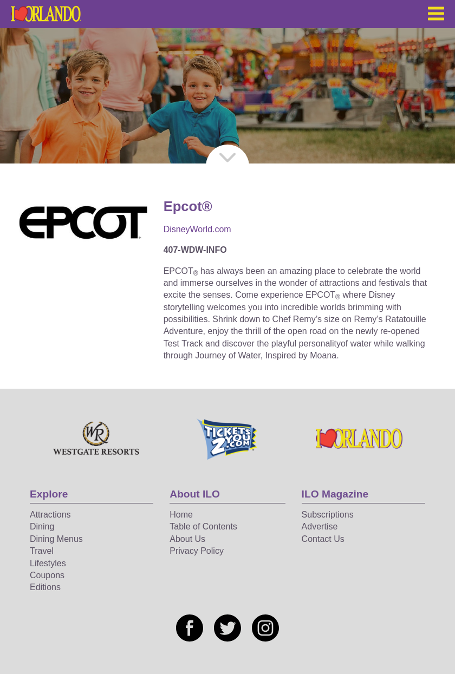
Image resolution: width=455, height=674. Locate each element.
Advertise (320, 526)
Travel (42, 550)
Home (181, 514)
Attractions (50, 514)
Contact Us (323, 539)
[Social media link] (190, 628)
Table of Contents (203, 526)
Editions (45, 587)
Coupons (47, 575)
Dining (42, 526)
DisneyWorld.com (197, 229)
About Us (187, 539)
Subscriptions (328, 514)
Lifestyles (48, 563)
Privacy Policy (197, 550)
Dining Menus (56, 539)
